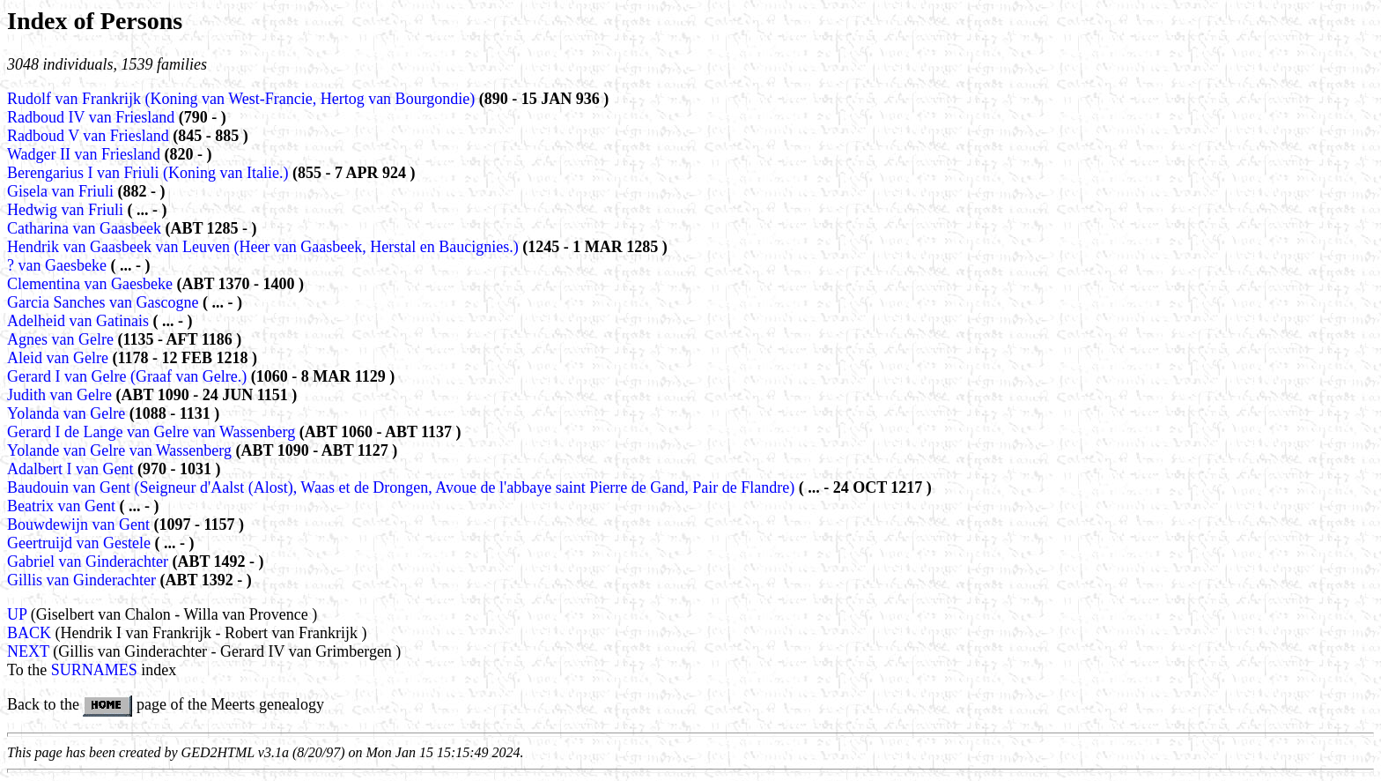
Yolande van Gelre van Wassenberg (121, 450)
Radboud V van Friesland (90, 136)
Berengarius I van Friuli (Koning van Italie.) (147, 173)
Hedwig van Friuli (67, 210)
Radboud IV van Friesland (93, 117)
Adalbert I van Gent (72, 469)
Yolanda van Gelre (68, 413)
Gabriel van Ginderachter (89, 561)
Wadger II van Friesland (86, 154)
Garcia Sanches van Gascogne (105, 302)
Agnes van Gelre (62, 339)
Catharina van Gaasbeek (86, 228)
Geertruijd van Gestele (80, 543)
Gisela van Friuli (62, 191)
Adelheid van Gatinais (79, 321)
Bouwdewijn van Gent (80, 524)
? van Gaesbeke (58, 265)
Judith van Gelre (61, 395)
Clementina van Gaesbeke (91, 284)
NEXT (28, 651)
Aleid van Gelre (59, 358)
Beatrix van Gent (63, 506)
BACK (29, 633)
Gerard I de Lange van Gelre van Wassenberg (153, 432)
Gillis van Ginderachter (83, 580)
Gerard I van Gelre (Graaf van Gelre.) (127, 376)
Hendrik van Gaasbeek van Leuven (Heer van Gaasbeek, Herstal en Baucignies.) (263, 247)
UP (16, 614)
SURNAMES (94, 670)
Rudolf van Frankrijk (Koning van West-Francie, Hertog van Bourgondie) (241, 99)
